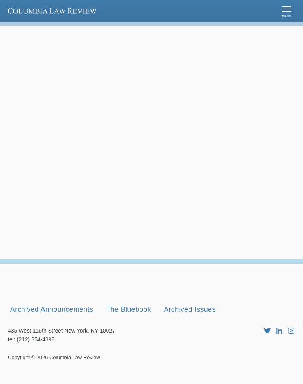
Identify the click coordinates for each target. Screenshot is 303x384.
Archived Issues (191, 323)
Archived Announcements (52, 323)
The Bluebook (129, 323)
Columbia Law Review (74, 371)
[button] (286, 11)
